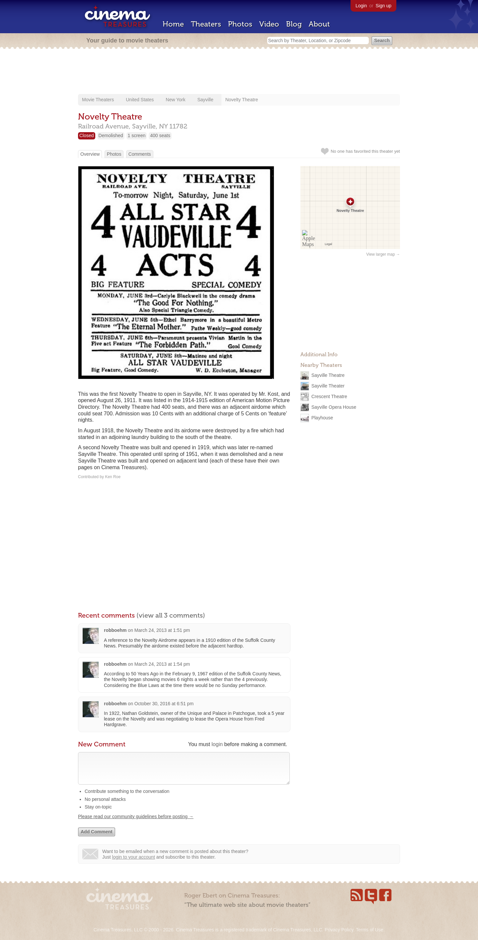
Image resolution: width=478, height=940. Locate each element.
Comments (139, 154)
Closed (86, 135)
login (217, 744)
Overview (90, 154)
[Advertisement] (239, 72)
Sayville (205, 99)
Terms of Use (369, 929)
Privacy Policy (339, 929)
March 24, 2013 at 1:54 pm (162, 664)
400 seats (160, 135)
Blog (294, 24)
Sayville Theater (328, 385)
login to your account (133, 863)
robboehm (115, 630)
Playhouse (322, 417)
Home (173, 24)
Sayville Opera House (333, 407)
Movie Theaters (98, 99)
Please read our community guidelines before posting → (136, 823)
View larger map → (383, 254)
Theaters (206, 24)
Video (269, 24)
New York (175, 99)
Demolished (111, 135)
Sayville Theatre (328, 375)
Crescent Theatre (329, 396)
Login (361, 5)
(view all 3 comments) (170, 615)
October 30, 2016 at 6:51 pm (164, 703)
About (319, 24)
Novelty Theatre (241, 99)
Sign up (383, 5)
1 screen (137, 135)
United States (140, 99)
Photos (240, 24)
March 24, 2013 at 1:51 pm (162, 630)
